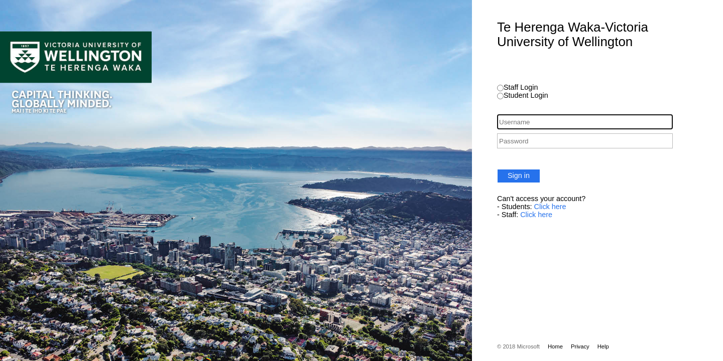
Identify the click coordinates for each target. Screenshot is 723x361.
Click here (550, 207)
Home (555, 346)
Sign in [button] (519, 175)
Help (603, 346)
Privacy (580, 346)
